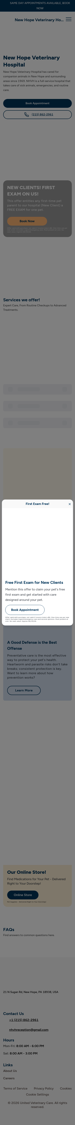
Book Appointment (25, 610)
